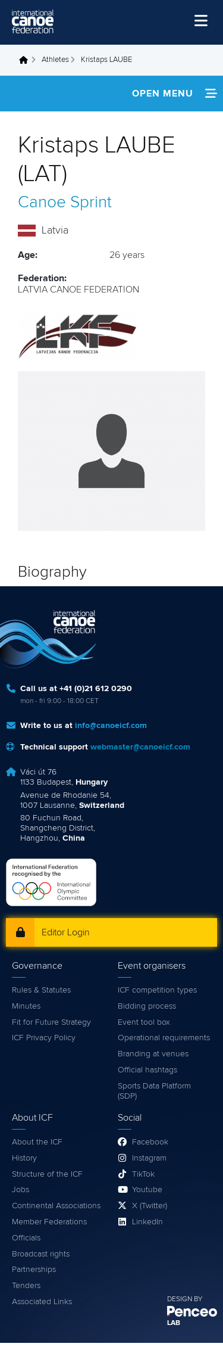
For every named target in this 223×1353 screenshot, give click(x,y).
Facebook (150, 1142)
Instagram (149, 1158)
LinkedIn (147, 1222)
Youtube (147, 1190)
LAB (173, 1323)
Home (27, 60)
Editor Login (66, 932)
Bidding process (147, 1006)
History (24, 1158)
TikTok (143, 1174)
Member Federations (49, 1222)
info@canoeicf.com (111, 725)
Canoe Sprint (65, 202)
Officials (26, 1238)
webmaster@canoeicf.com (140, 747)
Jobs (20, 1190)
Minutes (26, 1006)
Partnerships (34, 1269)
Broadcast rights (41, 1254)
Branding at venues (153, 1054)
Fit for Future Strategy (51, 1022)
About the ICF (37, 1142)
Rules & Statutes (41, 990)
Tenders (26, 1286)
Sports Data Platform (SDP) (154, 1091)
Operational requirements (164, 1038)
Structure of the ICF (47, 1174)
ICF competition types (157, 990)
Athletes (55, 60)
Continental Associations (56, 1206)
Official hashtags (147, 1070)
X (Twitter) (149, 1206)
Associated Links (42, 1302)
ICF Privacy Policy (44, 1038)
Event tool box (144, 1022)
